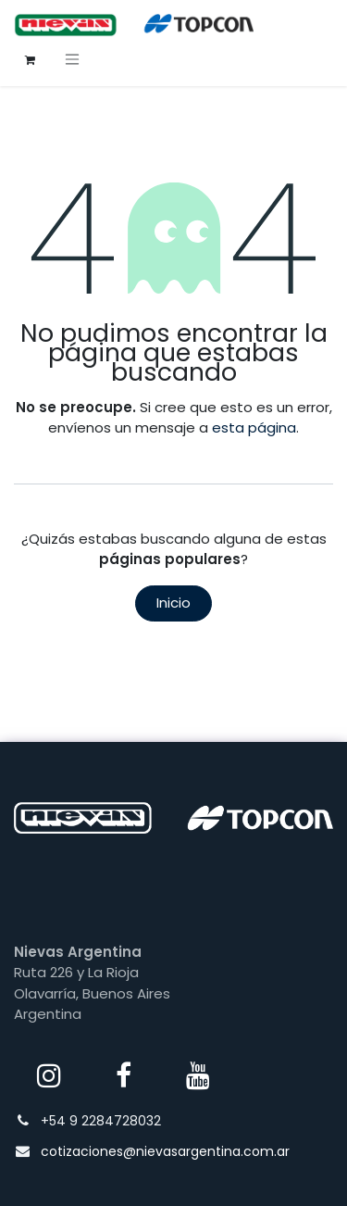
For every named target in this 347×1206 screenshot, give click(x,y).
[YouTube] (198, 1075)
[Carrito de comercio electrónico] (29, 58)
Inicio (173, 602)
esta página (254, 427)
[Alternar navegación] (72, 59)
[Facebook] (124, 1075)
